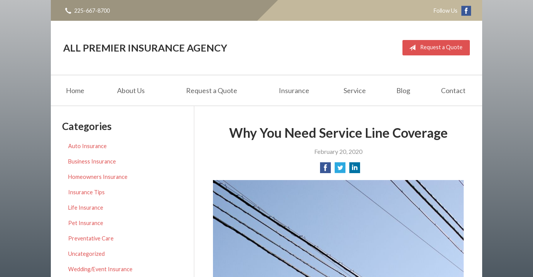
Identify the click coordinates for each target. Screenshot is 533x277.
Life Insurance (85, 207)
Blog (403, 90)
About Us (131, 90)
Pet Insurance (85, 223)
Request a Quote (434, 47)
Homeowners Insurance (97, 177)
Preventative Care (91, 238)
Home (75, 90)
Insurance (294, 90)
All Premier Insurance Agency (145, 47)
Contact (453, 90)
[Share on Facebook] (325, 170)
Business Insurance (92, 161)
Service (355, 90)
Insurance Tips (86, 192)
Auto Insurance (87, 146)
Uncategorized (86, 253)
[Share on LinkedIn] (354, 170)
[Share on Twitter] (340, 170)
